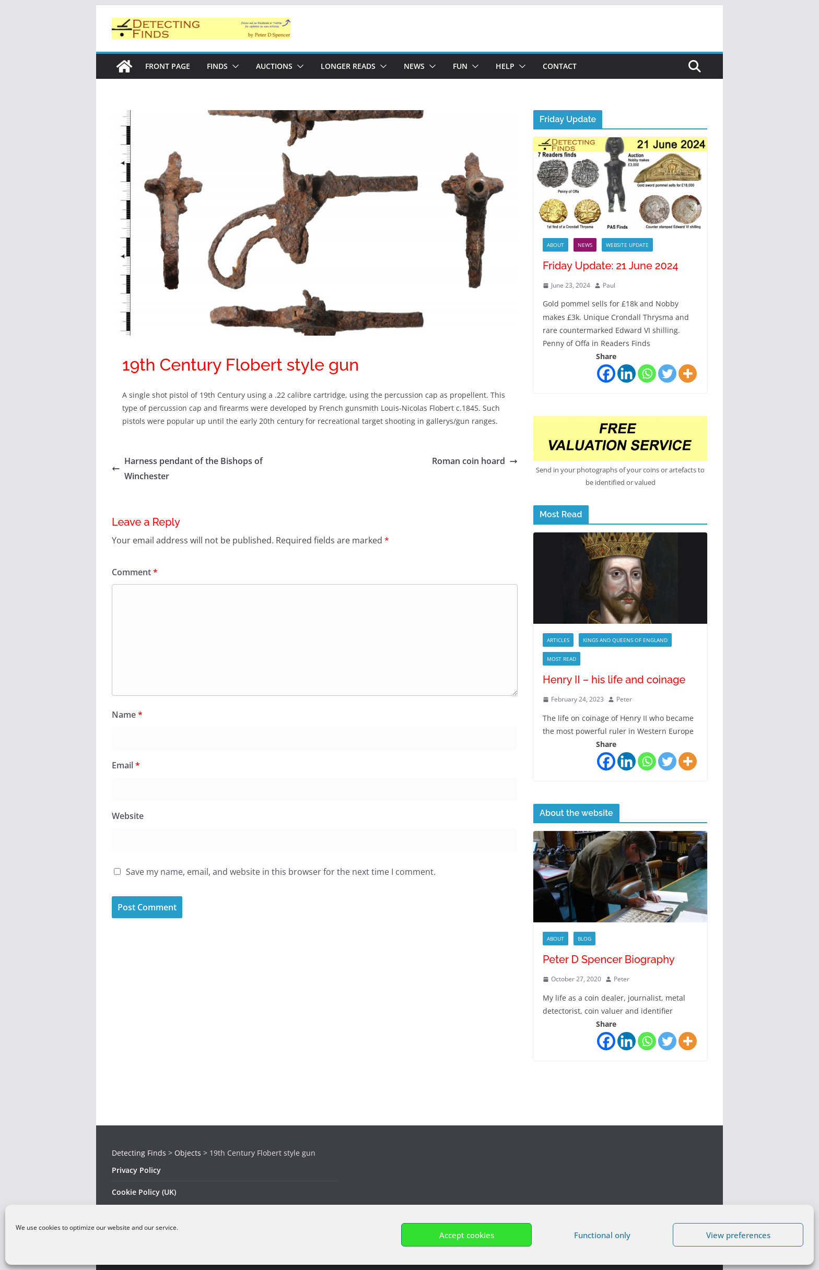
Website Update (627, 244)
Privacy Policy (136, 1170)
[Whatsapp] (647, 373)
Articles (558, 640)
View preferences (738, 1235)
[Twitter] (667, 373)
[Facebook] (606, 373)
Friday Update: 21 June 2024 (610, 265)
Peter (624, 699)
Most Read (561, 658)
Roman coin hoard (475, 461)
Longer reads (348, 66)
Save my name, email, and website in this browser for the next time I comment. (281, 871)
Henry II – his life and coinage (614, 679)
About (555, 244)
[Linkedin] (626, 373)
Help (505, 66)
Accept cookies (466, 1235)
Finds (217, 66)
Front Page (167, 66)
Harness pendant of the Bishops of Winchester (187, 468)
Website (128, 816)
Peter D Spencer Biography (609, 959)
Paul (609, 285)
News (414, 66)
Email (126, 765)
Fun (460, 66)
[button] (233, 66)
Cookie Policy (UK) (144, 1192)
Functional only (602, 1235)
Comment (135, 572)
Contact (560, 66)
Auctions (274, 66)
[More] (687, 373)
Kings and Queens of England (625, 640)
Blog (584, 938)
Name (127, 714)
